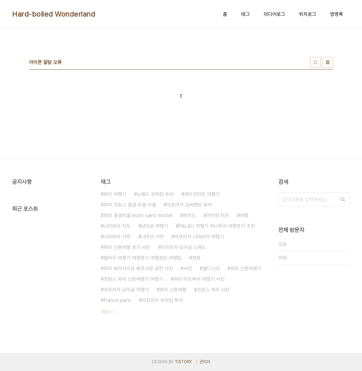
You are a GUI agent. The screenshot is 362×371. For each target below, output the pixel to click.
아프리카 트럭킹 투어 (162, 300)
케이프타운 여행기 (202, 194)
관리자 (205, 361)
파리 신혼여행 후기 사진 (127, 247)
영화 (196, 258)
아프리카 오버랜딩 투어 (189, 205)
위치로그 (307, 14)
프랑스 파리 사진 (213, 289)
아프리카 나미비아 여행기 (199, 236)
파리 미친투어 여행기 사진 (199, 279)
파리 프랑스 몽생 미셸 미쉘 (130, 205)
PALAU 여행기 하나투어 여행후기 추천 (217, 226)
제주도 (189, 215)
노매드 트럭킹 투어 (155, 194)
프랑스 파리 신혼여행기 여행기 (133, 279)
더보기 (106, 311)
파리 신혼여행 (172, 289)
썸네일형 (315, 62)
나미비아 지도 (117, 226)
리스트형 (327, 62)
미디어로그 (274, 14)
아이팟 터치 (217, 215)
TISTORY (183, 361)
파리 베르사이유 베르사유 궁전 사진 (138, 268)
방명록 (336, 14)
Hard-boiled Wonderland (53, 14)
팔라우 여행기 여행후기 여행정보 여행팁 (142, 258)
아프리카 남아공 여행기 (126, 289)
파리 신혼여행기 (245, 268)
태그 (245, 14)
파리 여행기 (115, 194)
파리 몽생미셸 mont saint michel (138, 215)
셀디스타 (211, 268)
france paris (117, 300)
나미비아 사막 (117, 236)
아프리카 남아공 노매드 (183, 247)
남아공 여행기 (154, 226)
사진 (187, 268)
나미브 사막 (152, 236)
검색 (343, 199)
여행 (244, 215)
